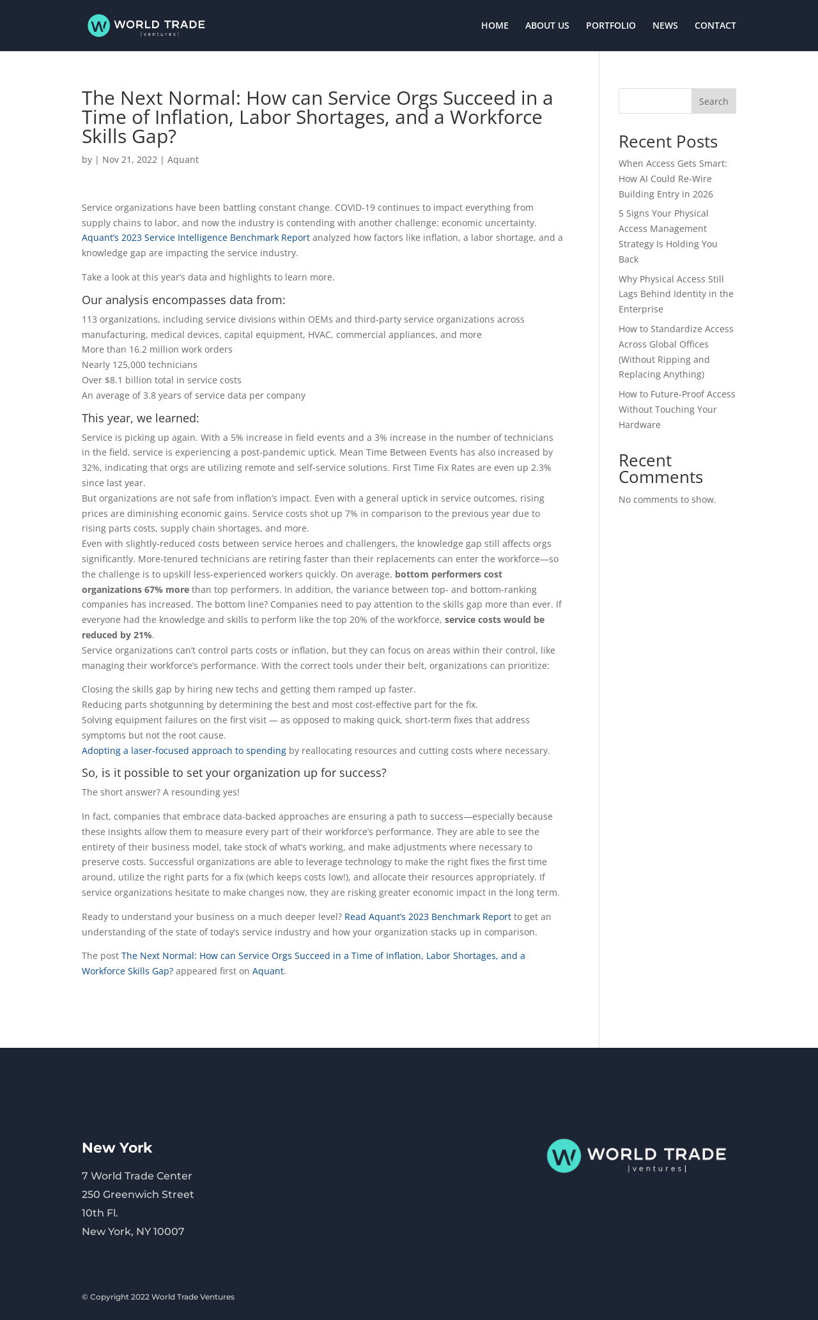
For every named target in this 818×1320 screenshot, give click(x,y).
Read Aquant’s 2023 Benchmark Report (427, 916)
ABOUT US (547, 26)
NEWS (665, 26)
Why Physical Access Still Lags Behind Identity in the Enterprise (676, 294)
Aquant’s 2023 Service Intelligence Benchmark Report (197, 237)
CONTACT (715, 26)
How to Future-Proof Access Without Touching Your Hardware (677, 409)
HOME (495, 26)
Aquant (183, 159)
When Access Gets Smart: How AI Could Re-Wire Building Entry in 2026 (673, 178)
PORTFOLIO (611, 26)
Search (714, 101)
